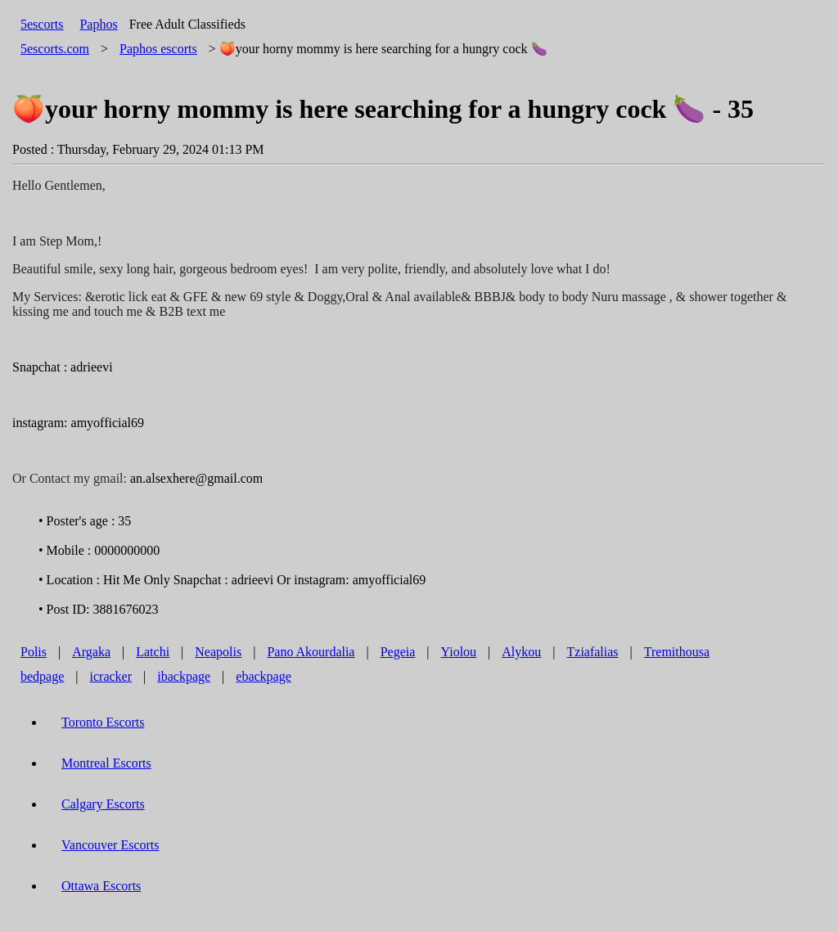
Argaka (91, 652)
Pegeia (398, 652)
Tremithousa (677, 652)
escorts (158, 49)
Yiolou (459, 652)
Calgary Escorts (103, 804)
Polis (33, 652)
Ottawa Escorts (101, 886)
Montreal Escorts (106, 763)
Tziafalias (593, 652)
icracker (111, 676)
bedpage (42, 676)
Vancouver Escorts (110, 845)
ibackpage (183, 676)
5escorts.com (54, 49)
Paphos (98, 24)
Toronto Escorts (103, 722)
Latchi (152, 652)
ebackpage (263, 676)
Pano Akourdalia (310, 652)
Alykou (521, 652)
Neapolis (218, 652)
